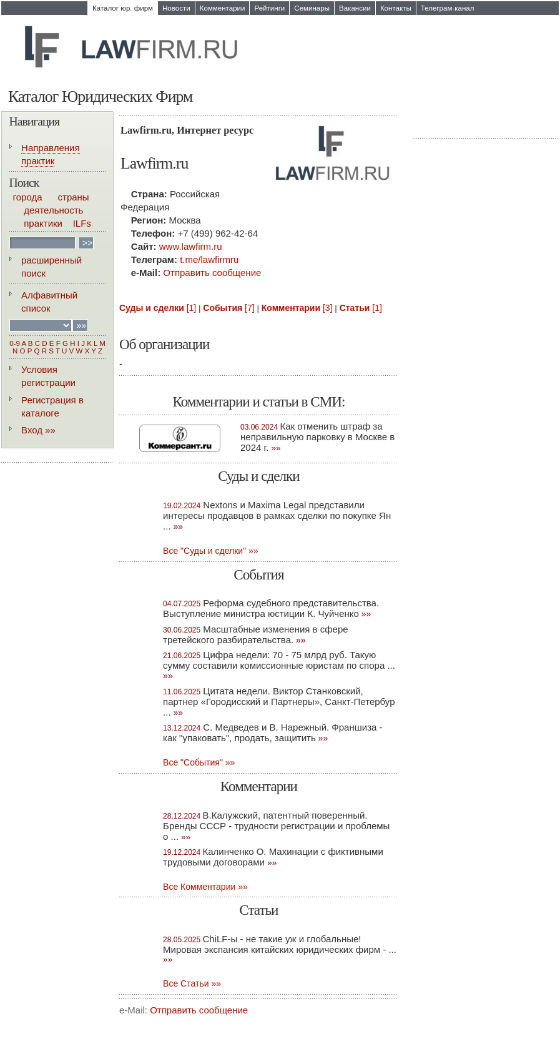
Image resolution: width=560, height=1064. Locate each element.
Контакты (395, 8)
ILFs (82, 223)
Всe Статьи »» (192, 983)
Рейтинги (269, 8)
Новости (176, 8)
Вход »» (38, 430)
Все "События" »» (199, 762)
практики (43, 223)
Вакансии (355, 8)
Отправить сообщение (212, 272)
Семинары (312, 8)
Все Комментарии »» (205, 887)
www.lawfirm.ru (190, 246)
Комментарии (222, 8)
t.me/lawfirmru (209, 259)
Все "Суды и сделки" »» (210, 551)
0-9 (14, 343)
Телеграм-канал (447, 8)
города (27, 197)
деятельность (53, 210)
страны (73, 197)
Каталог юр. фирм (122, 8)
